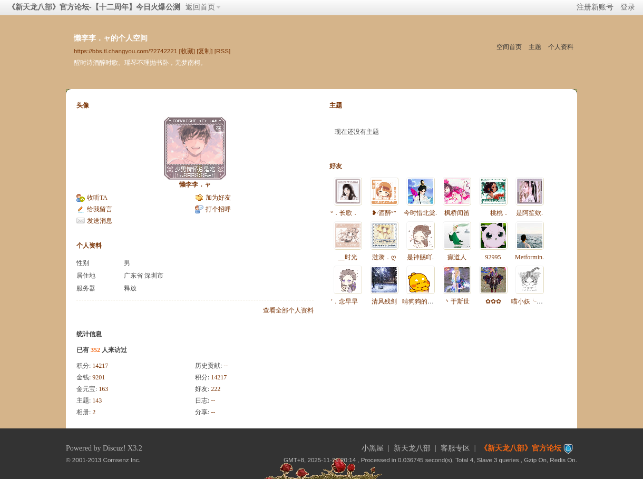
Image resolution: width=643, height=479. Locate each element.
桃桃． (493, 213)
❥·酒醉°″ (384, 213)
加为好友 (218, 197)
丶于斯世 (457, 301)
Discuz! (114, 448)
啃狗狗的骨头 (421, 301)
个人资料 (560, 47)
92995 (493, 257)
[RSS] (222, 50)
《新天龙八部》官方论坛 (520, 448)
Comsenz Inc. (122, 459)
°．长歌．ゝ (347, 213)
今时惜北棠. (420, 213)
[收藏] (186, 50)
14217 (100, 365)
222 (215, 389)
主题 (535, 47)
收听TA (97, 197)
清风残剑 (384, 301)
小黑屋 (373, 448)
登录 (627, 7)
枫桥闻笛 (457, 213)
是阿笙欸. (529, 213)
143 (97, 400)
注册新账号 (595, 7)
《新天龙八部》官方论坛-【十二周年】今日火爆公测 (94, 7)
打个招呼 (218, 209)
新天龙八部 (412, 448)
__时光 (347, 257)
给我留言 (99, 209)
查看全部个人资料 (288, 310)
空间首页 (509, 47)
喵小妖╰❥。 (529, 301)
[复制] (204, 50)
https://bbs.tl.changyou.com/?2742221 (125, 50)
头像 (82, 105)
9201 (98, 377)
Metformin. (529, 257)
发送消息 (99, 220)
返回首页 (200, 7)
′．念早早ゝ (347, 301)
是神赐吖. (420, 257)
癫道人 (456, 257)
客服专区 (455, 448)
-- (225, 365)
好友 (335, 166)
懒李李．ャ (195, 184)
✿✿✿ (493, 301)
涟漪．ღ (384, 257)
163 (103, 389)
